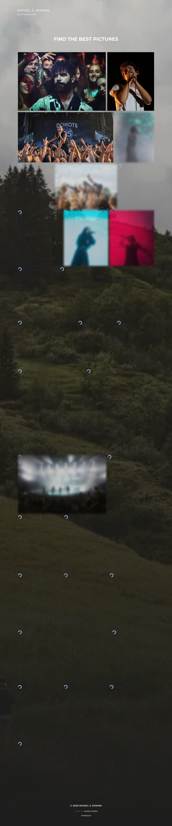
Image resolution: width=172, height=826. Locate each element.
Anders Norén (90, 811)
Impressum (86, 816)
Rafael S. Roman (34, 10)
